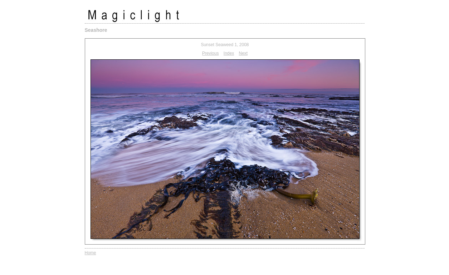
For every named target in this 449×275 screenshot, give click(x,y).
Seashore (96, 30)
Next (243, 53)
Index (229, 53)
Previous (210, 53)
